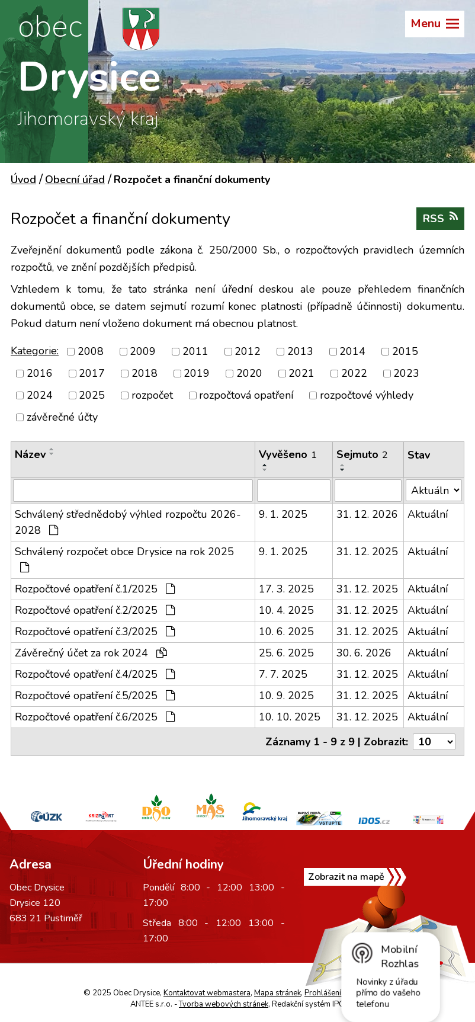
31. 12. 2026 (367, 514)
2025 (92, 395)
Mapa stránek (277, 993)
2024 (40, 395)
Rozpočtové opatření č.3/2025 (95, 631)
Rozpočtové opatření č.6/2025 (95, 717)
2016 (40, 373)
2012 (248, 351)
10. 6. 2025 (286, 631)
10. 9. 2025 (286, 695)
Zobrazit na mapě (346, 876)
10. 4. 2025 (286, 610)
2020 (249, 373)
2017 (92, 373)
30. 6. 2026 (363, 653)
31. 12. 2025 (367, 551)
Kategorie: (35, 351)
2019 (197, 373)
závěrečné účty (62, 417)
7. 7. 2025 (283, 674)
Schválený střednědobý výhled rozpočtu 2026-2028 (128, 522)
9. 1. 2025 (283, 514)
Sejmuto (362, 454)
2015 (405, 351)
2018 (144, 373)
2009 (143, 351)
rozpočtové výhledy (366, 395)
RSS (440, 218)
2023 (406, 373)
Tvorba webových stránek (223, 1004)
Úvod (23, 179)
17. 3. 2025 (286, 589)
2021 (301, 373)
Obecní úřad (75, 179)
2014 (352, 351)
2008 (91, 351)
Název (30, 454)
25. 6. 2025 (286, 653)
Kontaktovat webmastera (207, 993)
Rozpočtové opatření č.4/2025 (95, 674)
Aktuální (427, 514)
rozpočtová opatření (246, 395)
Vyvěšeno (288, 454)
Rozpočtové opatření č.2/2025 (95, 610)
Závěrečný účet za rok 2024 (91, 653)
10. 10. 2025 (289, 717)
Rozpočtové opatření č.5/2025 (95, 695)
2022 (354, 373)
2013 (300, 351)
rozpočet (152, 395)
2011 (195, 351)
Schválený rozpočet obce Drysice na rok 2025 (124, 558)
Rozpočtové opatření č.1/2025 (95, 589)
